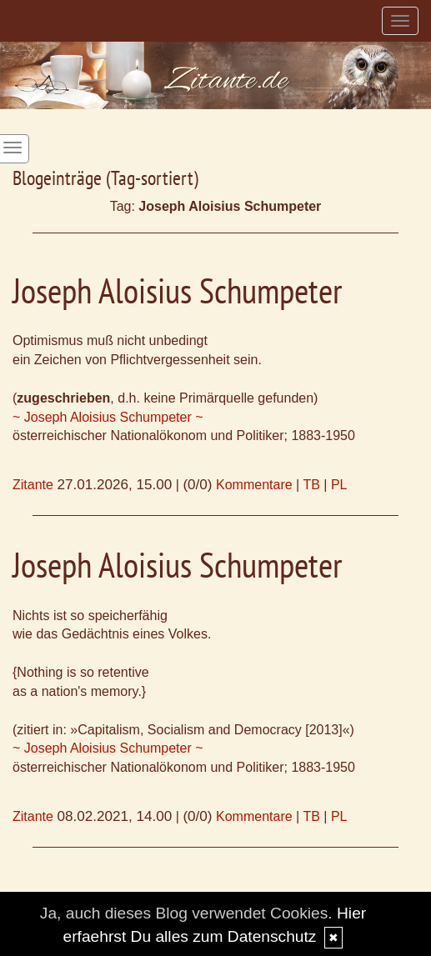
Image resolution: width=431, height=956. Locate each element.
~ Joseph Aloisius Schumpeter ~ (108, 417)
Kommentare (254, 485)
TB (311, 485)
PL (339, 485)
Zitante (33, 485)
